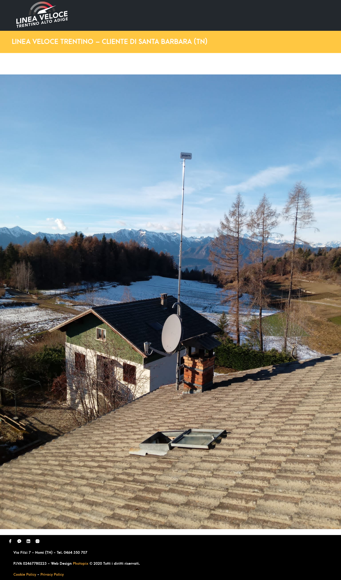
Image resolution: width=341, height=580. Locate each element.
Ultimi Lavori (189, 15)
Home (158, 15)
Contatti (304, 15)
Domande (224, 15)
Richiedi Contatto (265, 15)
